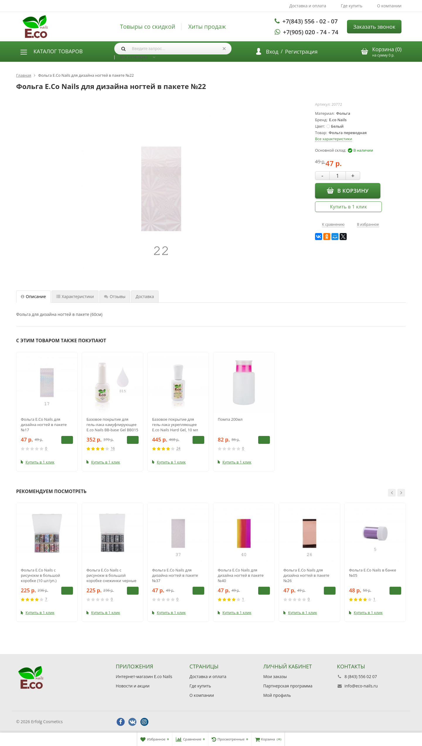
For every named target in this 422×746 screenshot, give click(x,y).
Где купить (352, 5)
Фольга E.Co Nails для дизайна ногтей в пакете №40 (241, 575)
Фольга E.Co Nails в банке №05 (372, 572)
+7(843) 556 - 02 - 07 (310, 21)
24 (178, 449)
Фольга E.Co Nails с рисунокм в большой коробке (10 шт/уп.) (40, 575)
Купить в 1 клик (348, 206)
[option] (47, 411)
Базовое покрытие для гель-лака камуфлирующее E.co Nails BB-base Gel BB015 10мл (112, 424)
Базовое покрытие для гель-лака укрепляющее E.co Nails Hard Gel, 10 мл (175, 424)
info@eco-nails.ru (360, 686)
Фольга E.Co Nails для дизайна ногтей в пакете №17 (44, 424)
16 (113, 449)
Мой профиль (277, 695)
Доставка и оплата (307, 5)
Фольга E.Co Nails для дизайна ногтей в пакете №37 (175, 575)
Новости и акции (132, 686)
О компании (389, 5)
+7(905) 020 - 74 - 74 (310, 32)
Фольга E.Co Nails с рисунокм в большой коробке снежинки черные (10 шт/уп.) (111, 575)
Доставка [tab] (145, 296)
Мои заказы (275, 676)
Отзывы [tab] (114, 296)
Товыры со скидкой (147, 26)
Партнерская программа (287, 686)
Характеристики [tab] (75, 296)
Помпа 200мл (230, 419)
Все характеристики (333, 138)
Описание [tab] (33, 296)
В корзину (348, 190)
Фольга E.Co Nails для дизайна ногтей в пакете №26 (306, 575)
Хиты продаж (207, 26)
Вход (272, 51)
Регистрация (301, 51)
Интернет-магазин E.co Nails (144, 676)
